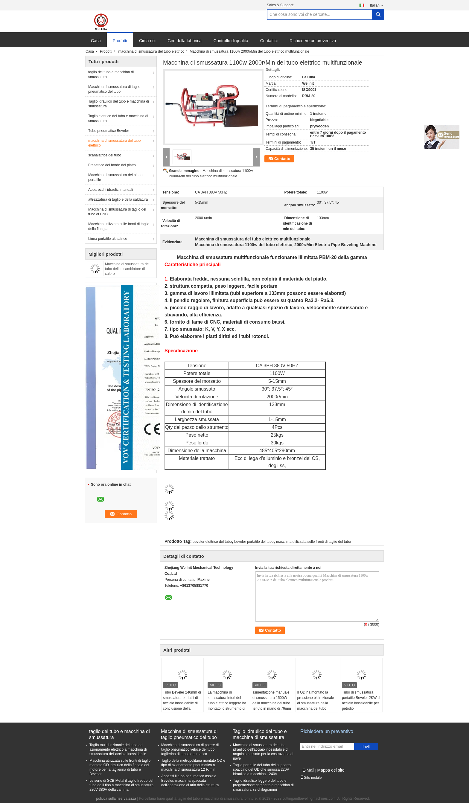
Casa (96, 40)
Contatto (282, 158)
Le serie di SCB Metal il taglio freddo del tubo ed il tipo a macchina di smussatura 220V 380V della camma (121, 785)
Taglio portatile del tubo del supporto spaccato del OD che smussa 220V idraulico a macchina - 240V (262, 769)
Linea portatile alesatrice (107, 239)
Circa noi (147, 40)
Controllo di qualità (231, 40)
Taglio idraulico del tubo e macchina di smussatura (118, 103)
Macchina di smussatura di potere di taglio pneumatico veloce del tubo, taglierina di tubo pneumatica (190, 749)
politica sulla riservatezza (116, 798)
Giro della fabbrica (185, 40)
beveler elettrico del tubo (212, 542)
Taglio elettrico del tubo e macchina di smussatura (118, 118)
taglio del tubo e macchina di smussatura (111, 74)
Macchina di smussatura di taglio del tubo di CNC (117, 211)
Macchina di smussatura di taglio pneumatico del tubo (114, 89)
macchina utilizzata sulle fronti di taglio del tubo (313, 542)
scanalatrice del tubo (104, 155)
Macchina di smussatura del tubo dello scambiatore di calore (127, 269)
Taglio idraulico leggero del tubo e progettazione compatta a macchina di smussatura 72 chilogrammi (263, 785)
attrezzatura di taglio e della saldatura (118, 199)
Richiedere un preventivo (313, 40)
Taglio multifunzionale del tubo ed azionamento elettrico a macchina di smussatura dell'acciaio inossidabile (118, 749)
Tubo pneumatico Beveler (108, 131)
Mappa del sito (330, 770)
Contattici (269, 40)
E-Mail (308, 770)
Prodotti (120, 40)
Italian (377, 5)
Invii (366, 746)
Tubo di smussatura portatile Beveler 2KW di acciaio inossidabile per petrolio (361, 700)
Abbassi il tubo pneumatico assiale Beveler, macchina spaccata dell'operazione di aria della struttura (190, 780)
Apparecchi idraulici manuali (110, 190)
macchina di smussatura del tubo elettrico (151, 51)
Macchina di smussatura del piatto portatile (115, 177)
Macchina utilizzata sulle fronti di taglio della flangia (118, 226)
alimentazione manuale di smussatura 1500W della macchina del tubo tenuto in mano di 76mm (271, 700)
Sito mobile (311, 777)
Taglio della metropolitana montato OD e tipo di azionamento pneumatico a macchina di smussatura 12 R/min (193, 765)
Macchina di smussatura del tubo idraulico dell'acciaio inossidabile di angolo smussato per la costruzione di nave (263, 752)
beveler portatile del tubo (253, 542)
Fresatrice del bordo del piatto (112, 165)
